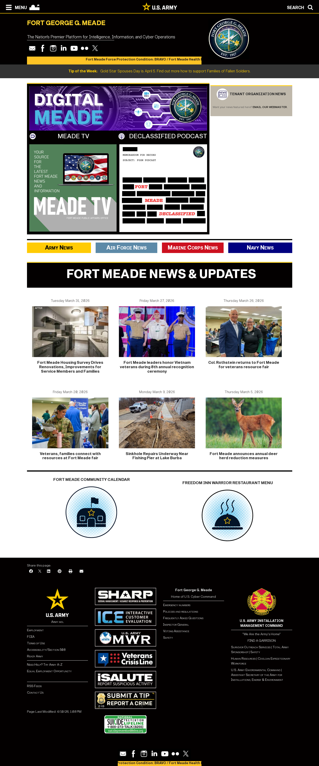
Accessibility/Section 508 (46, 650)
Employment (35, 630)
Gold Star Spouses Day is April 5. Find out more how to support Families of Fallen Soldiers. (159, 71)
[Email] (81, 572)
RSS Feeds (34, 686)
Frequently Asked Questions (183, 618)
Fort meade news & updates (161, 274)
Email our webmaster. (270, 107)
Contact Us (35, 693)
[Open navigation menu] (15, 7)
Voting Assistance (176, 631)
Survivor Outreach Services (251, 647)
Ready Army (35, 656)
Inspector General (176, 625)
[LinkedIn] (49, 572)
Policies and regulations (180, 612)
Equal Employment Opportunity (49, 671)
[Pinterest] (60, 572)
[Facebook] (31, 572)
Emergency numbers (176, 605)
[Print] (70, 572)
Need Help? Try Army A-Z (44, 665)
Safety (168, 638)
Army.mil (57, 622)
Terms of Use (36, 643)
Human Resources (243, 659)
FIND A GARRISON (262, 641)
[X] (40, 572)
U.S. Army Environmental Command (255, 670)
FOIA (30, 637)
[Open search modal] (301, 7)
